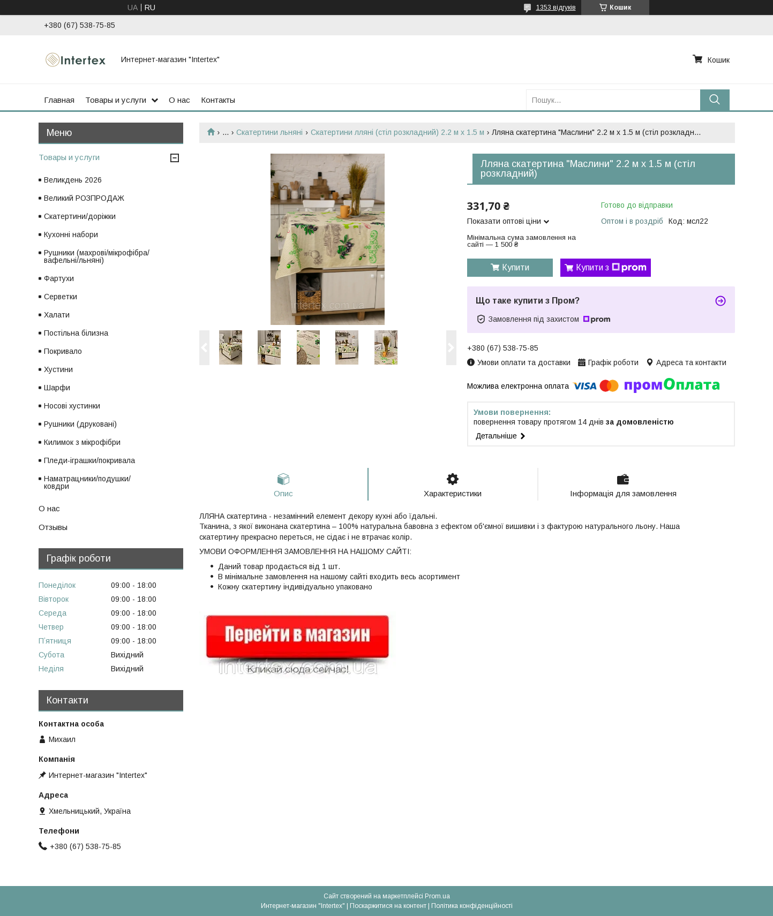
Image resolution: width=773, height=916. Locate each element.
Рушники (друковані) (80, 424)
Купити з (611, 267)
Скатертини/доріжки (80, 216)
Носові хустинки (72, 406)
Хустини (58, 369)
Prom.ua (437, 896)
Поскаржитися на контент (388, 906)
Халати (57, 315)
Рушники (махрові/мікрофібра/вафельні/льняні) (96, 256)
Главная (59, 99)
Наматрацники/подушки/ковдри (87, 482)
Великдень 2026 (73, 180)
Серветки (60, 296)
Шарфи (57, 387)
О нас (179, 99)
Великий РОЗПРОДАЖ (84, 198)
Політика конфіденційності (472, 906)
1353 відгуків (556, 7)
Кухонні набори (71, 234)
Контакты (218, 99)
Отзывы (53, 527)
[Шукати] (715, 99)
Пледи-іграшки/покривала (89, 460)
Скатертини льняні (269, 132)
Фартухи (59, 278)
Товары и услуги (115, 99)
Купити (515, 267)
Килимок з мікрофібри (82, 442)
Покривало (63, 351)
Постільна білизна (76, 333)
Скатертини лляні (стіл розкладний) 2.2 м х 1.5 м (397, 132)
